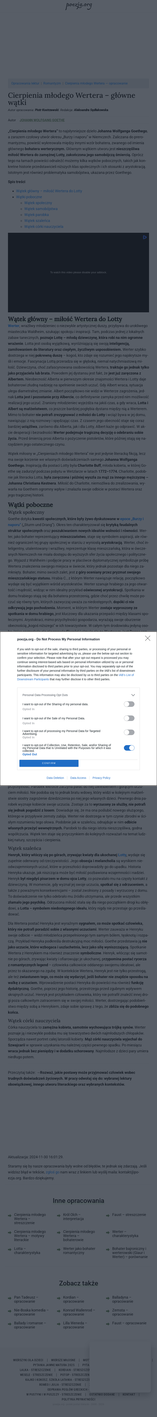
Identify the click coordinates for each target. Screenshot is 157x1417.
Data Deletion (55, 777)
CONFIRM (49, 763)
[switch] (129, 704)
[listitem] (78, 695)
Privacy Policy (101, 777)
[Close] (149, 639)
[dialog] (78, 709)
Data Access (78, 777)
